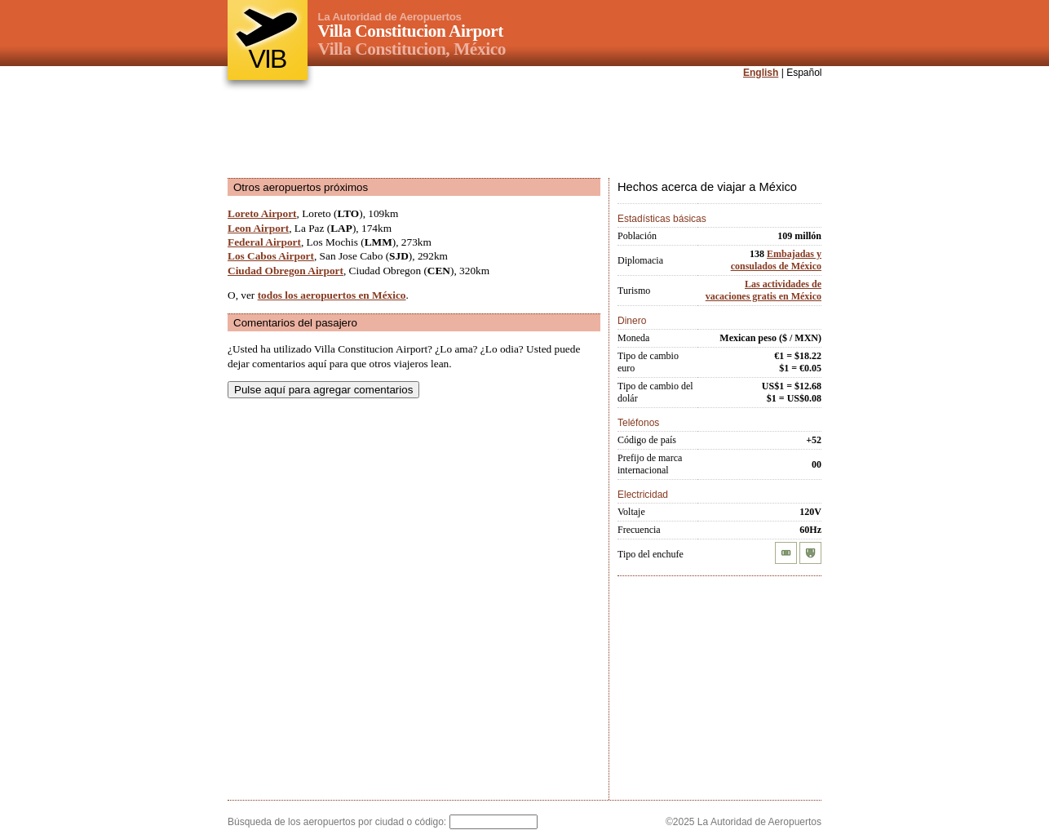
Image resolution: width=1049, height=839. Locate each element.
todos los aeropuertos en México (332, 295)
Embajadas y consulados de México (776, 260)
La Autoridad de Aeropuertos (390, 17)
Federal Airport (264, 242)
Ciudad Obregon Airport (285, 270)
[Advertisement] (524, 129)
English (760, 72)
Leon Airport (258, 228)
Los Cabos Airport (271, 256)
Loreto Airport (262, 213)
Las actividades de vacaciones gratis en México (763, 290)
